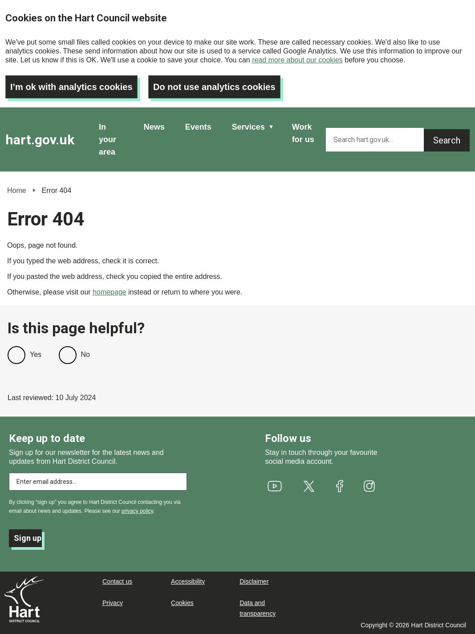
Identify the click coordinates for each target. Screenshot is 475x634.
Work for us (303, 133)
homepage (109, 292)
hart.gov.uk (39, 139)
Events (198, 127)
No (85, 354)
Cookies (182, 602)
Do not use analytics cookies (214, 87)
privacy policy (137, 511)
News (154, 127)
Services (248, 127)
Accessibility (188, 581)
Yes (35, 354)
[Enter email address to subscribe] (98, 482)
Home (16, 190)
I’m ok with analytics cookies (71, 87)
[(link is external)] (275, 486)
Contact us (117, 581)
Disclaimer (254, 581)
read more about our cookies (297, 60)
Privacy (112, 602)
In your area (107, 139)
